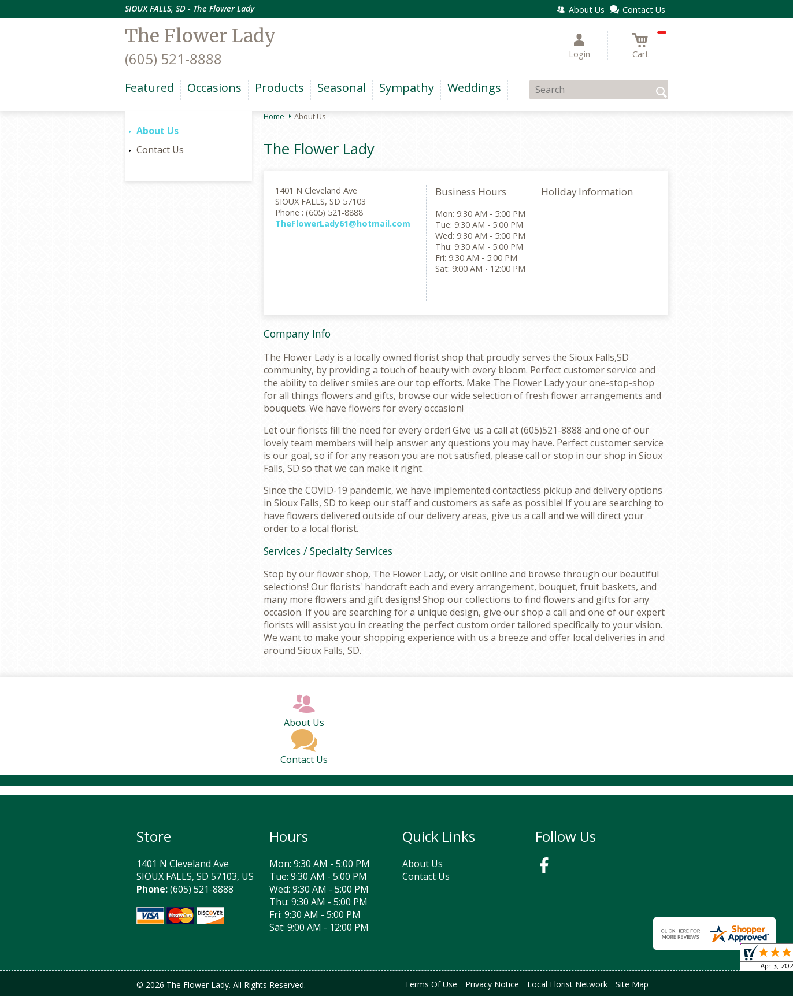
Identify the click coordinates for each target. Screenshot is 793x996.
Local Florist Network (567, 984)
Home (274, 116)
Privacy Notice (492, 984)
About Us (157, 130)
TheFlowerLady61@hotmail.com (342, 223)
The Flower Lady (200, 35)
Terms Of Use (431, 984)
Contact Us (160, 149)
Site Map (632, 984)
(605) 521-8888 (173, 58)
